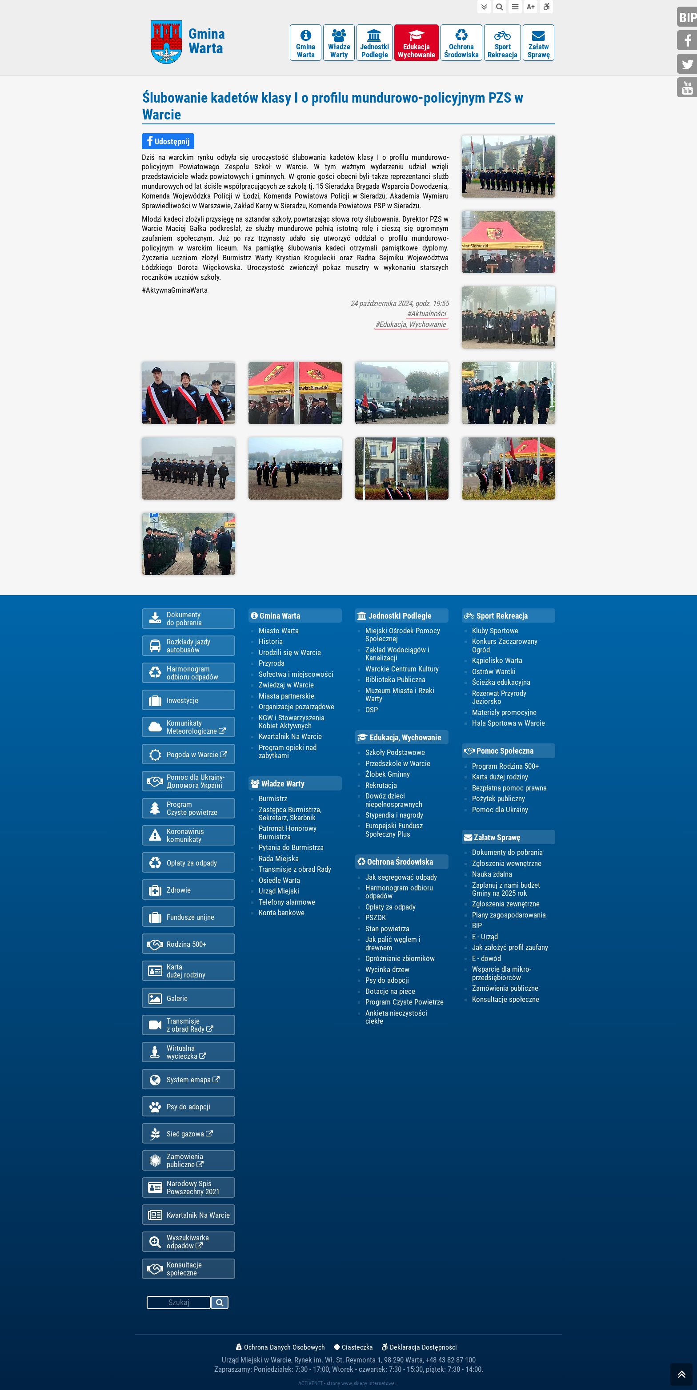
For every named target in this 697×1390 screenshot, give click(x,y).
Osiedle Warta (279, 880)
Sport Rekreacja (496, 616)
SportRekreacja (502, 44)
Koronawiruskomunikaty (175, 835)
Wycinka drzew (387, 969)
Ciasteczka (353, 1347)
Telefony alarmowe (287, 902)
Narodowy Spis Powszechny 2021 (183, 1187)
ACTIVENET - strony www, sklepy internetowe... (348, 1383)
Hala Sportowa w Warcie (508, 723)
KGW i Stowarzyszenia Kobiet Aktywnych (291, 721)
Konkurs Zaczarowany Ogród (504, 645)
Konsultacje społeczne (174, 1268)
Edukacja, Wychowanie (399, 738)
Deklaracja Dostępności (419, 1347)
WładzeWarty (339, 44)
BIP (477, 925)
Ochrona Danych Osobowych (280, 1347)
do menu (515, 6)
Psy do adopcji (178, 1107)
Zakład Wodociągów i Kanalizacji (397, 653)
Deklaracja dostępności (546, 6)
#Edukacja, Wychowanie (411, 324)
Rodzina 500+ (176, 944)
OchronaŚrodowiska (461, 44)
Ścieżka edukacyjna (501, 682)
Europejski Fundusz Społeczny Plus (394, 829)
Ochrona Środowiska (395, 862)
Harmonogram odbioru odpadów (399, 891)
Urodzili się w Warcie (290, 652)
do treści (484, 6)
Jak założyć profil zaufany (510, 947)
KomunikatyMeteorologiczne (186, 727)
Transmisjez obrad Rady (180, 1025)
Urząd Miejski (279, 890)
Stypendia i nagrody (394, 814)
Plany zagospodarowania (509, 914)
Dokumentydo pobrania (174, 618)
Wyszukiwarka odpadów (178, 1241)
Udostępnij (168, 142)
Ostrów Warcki (494, 671)
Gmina (206, 41)
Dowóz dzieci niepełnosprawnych (393, 799)
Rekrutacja (381, 785)
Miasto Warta (279, 630)
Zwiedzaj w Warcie (286, 684)
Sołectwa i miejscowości (296, 674)
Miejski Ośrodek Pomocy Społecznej (402, 634)
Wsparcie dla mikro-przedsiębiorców (501, 973)
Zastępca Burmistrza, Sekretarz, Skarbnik (290, 813)
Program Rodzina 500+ (505, 766)
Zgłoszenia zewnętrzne (506, 903)
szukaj (220, 1304)
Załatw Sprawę (492, 837)
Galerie (167, 998)
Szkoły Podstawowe (395, 752)
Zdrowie (169, 890)
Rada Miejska (279, 858)
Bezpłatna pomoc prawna (509, 787)
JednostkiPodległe (374, 44)
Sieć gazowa (180, 1134)
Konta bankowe (281, 912)
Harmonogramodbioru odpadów (182, 672)
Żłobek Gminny (387, 774)
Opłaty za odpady (182, 863)
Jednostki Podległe (394, 616)
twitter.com (688, 64)
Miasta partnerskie (286, 695)
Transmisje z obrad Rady (295, 869)
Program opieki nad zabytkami (287, 751)
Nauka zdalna (492, 874)
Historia (271, 641)
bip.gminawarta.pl (688, 17)
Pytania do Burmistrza (291, 847)
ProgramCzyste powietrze (182, 808)
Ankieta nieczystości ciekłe (396, 1017)
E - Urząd (485, 936)
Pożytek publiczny (498, 798)
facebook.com (688, 41)
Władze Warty (277, 784)
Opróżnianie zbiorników (400, 958)
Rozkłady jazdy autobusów (178, 645)
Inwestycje (172, 700)
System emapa (183, 1079)
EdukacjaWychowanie (416, 44)
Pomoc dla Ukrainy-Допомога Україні (185, 781)
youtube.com (688, 88)
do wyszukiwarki (499, 6)
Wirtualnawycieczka (176, 1052)
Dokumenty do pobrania (507, 852)
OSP (371, 709)
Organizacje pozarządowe (296, 706)
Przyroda (271, 663)
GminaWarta (305, 44)
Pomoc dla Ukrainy (500, 809)
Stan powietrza (387, 928)
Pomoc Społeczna (498, 751)
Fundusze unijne (180, 917)
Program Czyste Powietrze (404, 1001)
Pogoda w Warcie (187, 754)
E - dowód (486, 958)
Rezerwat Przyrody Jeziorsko (499, 697)
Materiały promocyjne (504, 712)
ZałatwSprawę (538, 44)
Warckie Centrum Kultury (402, 668)
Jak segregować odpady (401, 877)
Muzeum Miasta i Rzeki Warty (399, 694)
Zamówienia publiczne (175, 1160)
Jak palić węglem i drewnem (393, 943)
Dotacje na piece (390, 991)
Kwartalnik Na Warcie (188, 1215)
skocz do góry (681, 1376)
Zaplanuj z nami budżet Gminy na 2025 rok (506, 889)
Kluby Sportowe (495, 630)
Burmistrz (273, 798)
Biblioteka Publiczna (395, 679)
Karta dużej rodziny (500, 776)
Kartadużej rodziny (176, 970)
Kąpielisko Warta (497, 660)
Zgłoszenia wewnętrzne (506, 863)
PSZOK (375, 917)
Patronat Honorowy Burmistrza (287, 832)
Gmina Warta (275, 616)
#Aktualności (427, 313)
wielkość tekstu (530, 6)
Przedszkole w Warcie (397, 763)
